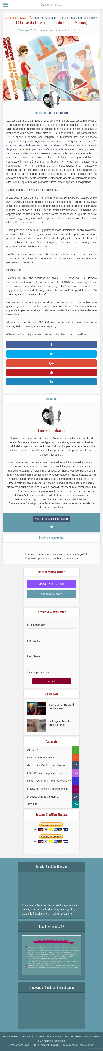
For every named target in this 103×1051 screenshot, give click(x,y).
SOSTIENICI (32, 1045)
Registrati (30, 558)
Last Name (33, 656)
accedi (49, 558)
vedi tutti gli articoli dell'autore (51, 518)
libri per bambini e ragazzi (62, 334)
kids (41, 334)
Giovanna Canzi (75, 145)
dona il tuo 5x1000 (51, 584)
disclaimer (56, 1045)
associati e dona (51, 594)
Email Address (36, 624)
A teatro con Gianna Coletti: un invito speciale (61, 706)
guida (32, 334)
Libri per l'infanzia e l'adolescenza (78, 17)
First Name (33, 640)
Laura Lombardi (76, 30)
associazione (16, 1045)
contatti (45, 1045)
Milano (83, 334)
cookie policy (86, 1045)
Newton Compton (47, 149)
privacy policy (70, 1045)
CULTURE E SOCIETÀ (18, 17)
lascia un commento (49, 30)
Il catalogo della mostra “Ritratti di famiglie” (60, 723)
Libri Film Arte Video (45, 17)
